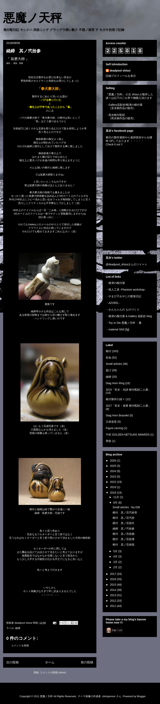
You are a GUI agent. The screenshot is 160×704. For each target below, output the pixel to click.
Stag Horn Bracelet (117, 415)
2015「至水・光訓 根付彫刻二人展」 (128, 389)
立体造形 (111, 421)
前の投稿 (87, 662)
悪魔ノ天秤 (32, 18)
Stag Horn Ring (115, 383)
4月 (115, 556)
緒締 (17, 628)
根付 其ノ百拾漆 (123, 539)
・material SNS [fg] (117, 329)
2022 (113, 481)
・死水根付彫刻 (115, 114)
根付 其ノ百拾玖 (123, 523)
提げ (108, 370)
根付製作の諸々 (115, 399)
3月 (115, 562)
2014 (113, 589)
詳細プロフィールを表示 (121, 75)
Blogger (141, 696)
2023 (113, 476)
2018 (113, 492)
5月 (115, 551)
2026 (113, 460)
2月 (115, 567)
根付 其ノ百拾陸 (123, 544)
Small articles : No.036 (126, 507)
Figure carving (114, 428)
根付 (108, 351)
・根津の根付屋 (115, 282)
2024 (113, 471)
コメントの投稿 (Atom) (53, 672)
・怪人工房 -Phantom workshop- (125, 289)
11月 (116, 497)
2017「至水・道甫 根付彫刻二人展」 (128, 405)
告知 (108, 357)
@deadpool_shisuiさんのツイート (126, 264)
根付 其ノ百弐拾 (123, 517)
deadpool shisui (120, 70)
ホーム (49, 662)
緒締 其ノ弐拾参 (123, 528)
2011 (113, 605)
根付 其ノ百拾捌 (123, 533)
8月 (115, 502)
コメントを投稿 (20, 645)
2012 (113, 600)
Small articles (114, 363)
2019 (113, 487)
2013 (113, 595)
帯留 (108, 441)
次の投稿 (12, 662)
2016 (113, 579)
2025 (113, 465)
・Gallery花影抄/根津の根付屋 (124, 104)
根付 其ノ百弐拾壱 (125, 512)
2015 (113, 584)
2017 (113, 573)
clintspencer (109, 696)
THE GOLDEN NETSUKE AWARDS (128, 434)
